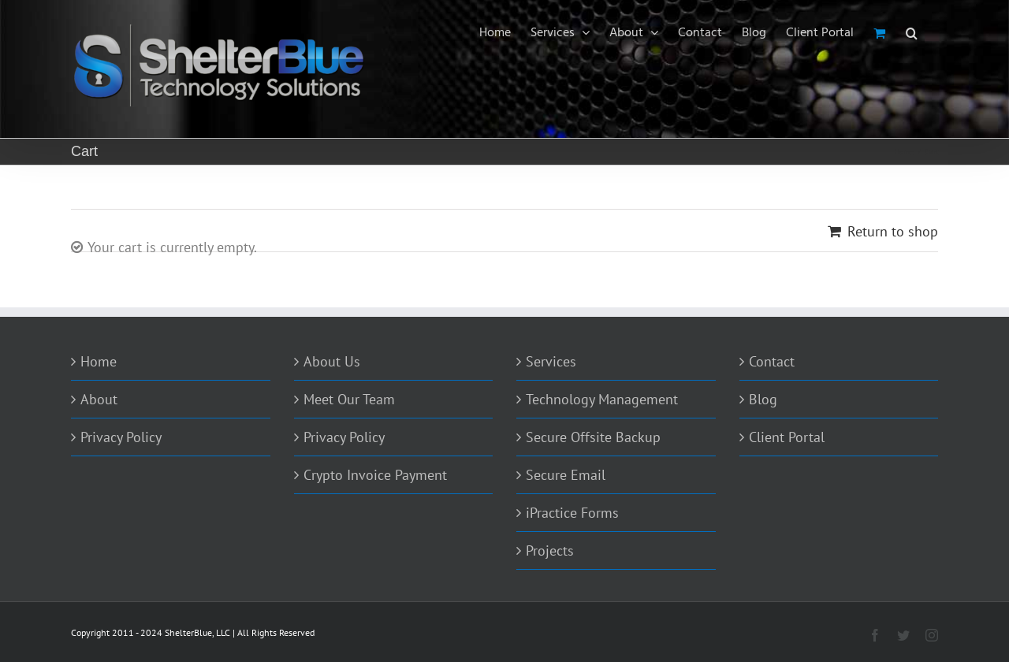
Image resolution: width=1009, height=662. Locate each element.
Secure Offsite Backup (593, 437)
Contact (772, 361)
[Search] (912, 33)
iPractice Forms (572, 513)
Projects (550, 550)
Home (98, 361)
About (98, 399)
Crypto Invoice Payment (375, 475)
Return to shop (892, 231)
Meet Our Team (349, 399)
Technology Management (602, 399)
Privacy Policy (121, 437)
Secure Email (565, 475)
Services (551, 361)
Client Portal (787, 437)
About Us (331, 361)
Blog (763, 399)
